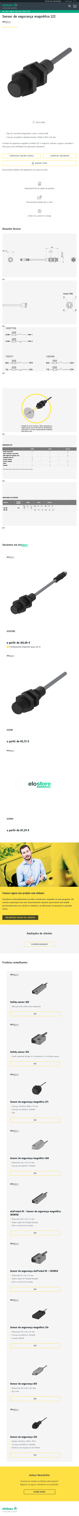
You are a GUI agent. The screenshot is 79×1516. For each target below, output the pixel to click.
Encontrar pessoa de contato (20, 917)
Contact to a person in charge (39, 216)
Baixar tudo (40, 163)
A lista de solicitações (53, 1)
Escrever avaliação (39, 944)
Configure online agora (21, 156)
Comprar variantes (60, 156)
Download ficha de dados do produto (39, 188)
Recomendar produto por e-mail (39, 202)
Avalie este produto (10, 27)
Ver (35, 1014)
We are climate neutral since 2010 (16, 11)
